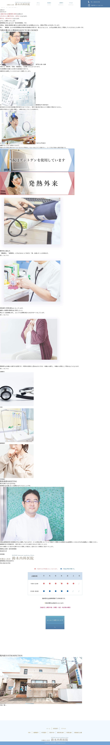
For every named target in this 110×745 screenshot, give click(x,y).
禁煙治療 (68, 732)
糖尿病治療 (60, 732)
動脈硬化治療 (78, 732)
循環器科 (36, 732)
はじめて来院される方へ (55, 621)
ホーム (38, 2)
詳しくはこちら (4, 255)
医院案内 (49, 2)
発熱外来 (51, 732)
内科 (29, 732)
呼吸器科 (43, 732)
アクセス (71, 2)
